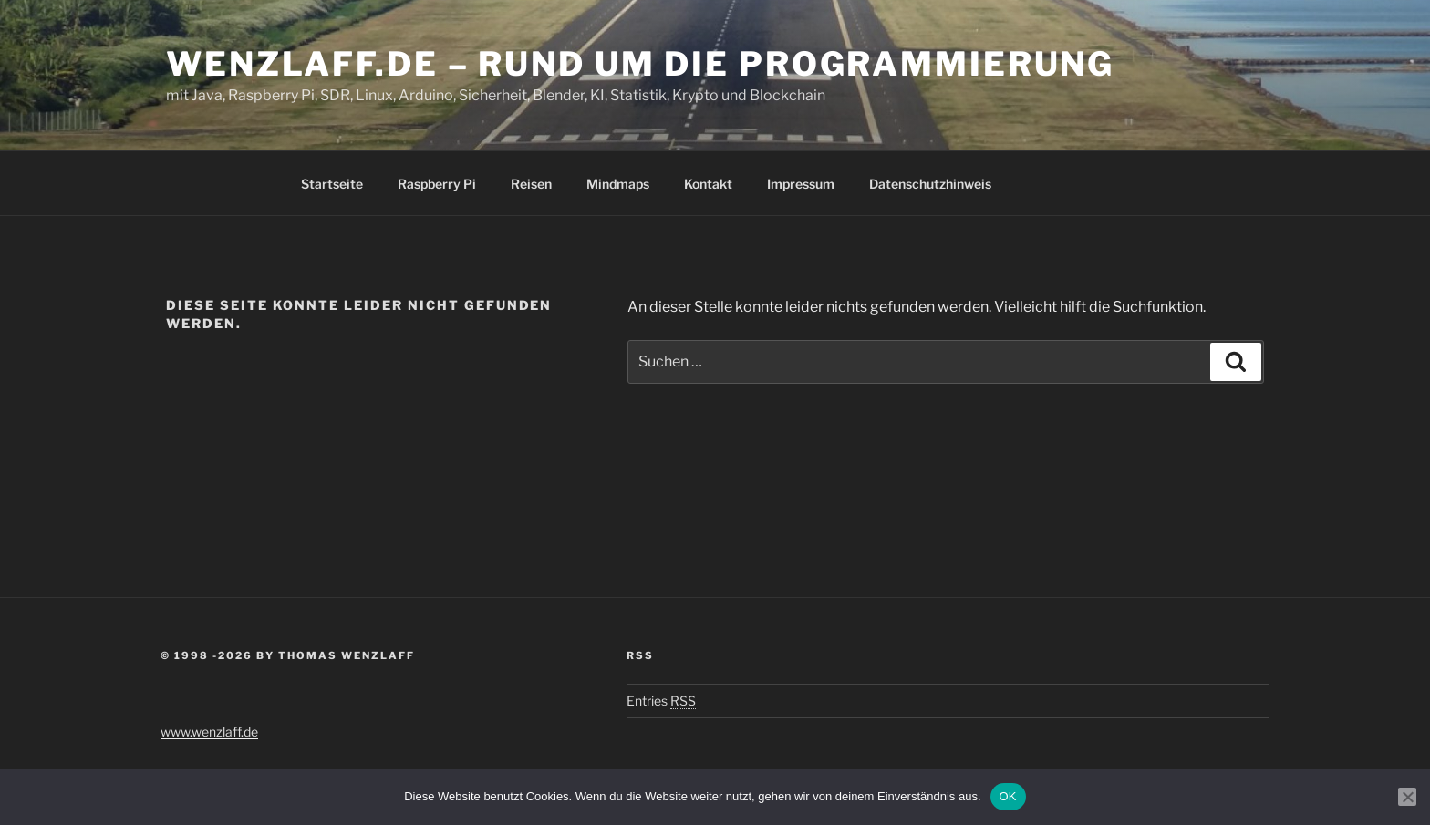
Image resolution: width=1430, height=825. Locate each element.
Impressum (800, 183)
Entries (661, 700)
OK (1008, 796)
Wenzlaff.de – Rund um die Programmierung (640, 64)
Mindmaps (617, 183)
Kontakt (708, 183)
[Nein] (1407, 797)
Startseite (332, 183)
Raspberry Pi (437, 183)
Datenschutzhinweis (930, 183)
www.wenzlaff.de (209, 731)
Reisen (531, 183)
